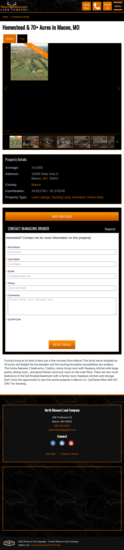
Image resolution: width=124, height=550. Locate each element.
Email (10, 271)
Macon (36, 184)
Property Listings (21, 17)
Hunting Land (61, 197)
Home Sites (95, 197)
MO (45, 178)
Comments (13, 295)
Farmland (78, 197)
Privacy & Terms (69, 454)
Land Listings (40, 197)
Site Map (50, 454)
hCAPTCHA (13, 319)
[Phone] (97, 6)
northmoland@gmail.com (62, 429)
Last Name (13, 259)
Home (5, 17)
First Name (13, 247)
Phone (10, 283)
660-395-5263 (62, 216)
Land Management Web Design (46, 545)
